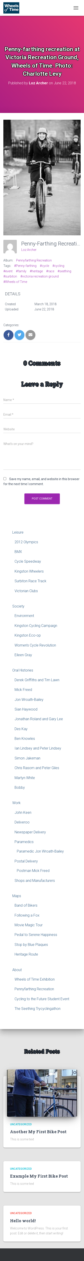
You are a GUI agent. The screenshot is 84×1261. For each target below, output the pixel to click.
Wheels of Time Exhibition (35, 979)
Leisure (18, 532)
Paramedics (24, 842)
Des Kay (21, 729)
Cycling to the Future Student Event (42, 999)
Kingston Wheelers (29, 571)
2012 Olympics (26, 542)
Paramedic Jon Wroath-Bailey (40, 851)
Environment (24, 616)
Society (18, 606)
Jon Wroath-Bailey (29, 699)
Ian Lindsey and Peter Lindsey (38, 748)
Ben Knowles (25, 738)
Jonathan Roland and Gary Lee (39, 719)
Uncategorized (21, 1124)
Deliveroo (22, 822)
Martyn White (25, 778)
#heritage (36, 271)
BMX (18, 552)
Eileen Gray (23, 655)
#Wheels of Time (15, 282)
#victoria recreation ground (39, 276)
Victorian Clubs (26, 591)
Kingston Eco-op (28, 635)
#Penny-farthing (25, 266)
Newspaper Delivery (30, 832)
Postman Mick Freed (33, 871)
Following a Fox (27, 915)
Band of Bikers (26, 905)
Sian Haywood (26, 709)
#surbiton (10, 276)
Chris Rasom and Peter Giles (37, 768)
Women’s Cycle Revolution (35, 645)
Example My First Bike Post (39, 1176)
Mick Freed (23, 690)
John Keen (23, 812)
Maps (16, 896)
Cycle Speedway (28, 561)
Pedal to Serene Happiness (36, 935)
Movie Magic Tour (29, 925)
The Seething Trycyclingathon (37, 1009)
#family (21, 271)
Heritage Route (26, 954)
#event (8, 271)
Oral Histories (22, 670)
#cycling (58, 266)
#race (50, 271)
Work (16, 803)
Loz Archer (29, 250)
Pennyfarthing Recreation (34, 260)
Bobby (20, 787)
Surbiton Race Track (30, 581)
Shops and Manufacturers (35, 880)
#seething (64, 271)
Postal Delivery (26, 861)
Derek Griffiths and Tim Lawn (37, 680)
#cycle (44, 266)
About (17, 970)
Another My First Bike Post (38, 1131)
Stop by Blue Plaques (31, 944)
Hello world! (23, 1220)
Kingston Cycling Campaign (36, 626)
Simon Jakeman (27, 758)
